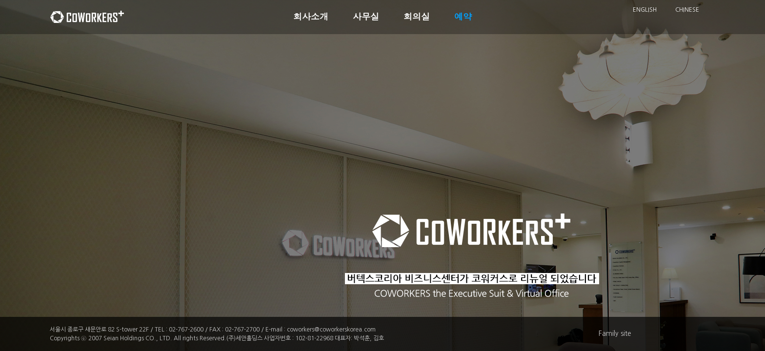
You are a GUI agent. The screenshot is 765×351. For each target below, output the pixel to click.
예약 (463, 17)
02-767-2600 (186, 329)
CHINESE (687, 10)
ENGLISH (645, 10)
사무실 (366, 17)
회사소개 (310, 17)
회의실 (416, 17)
